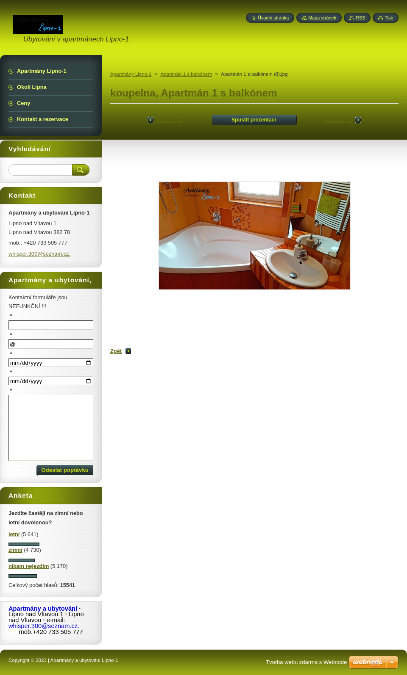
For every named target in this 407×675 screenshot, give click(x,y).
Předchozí (169, 120)
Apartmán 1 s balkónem (186, 74)
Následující (337, 120)
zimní (15, 550)
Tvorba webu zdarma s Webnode (306, 662)
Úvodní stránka (273, 17)
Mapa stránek (322, 17)
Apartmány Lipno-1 (130, 74)
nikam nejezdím (28, 566)
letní (14, 534)
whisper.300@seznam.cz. (39, 254)
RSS (360, 17)
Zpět (116, 351)
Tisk (389, 17)
